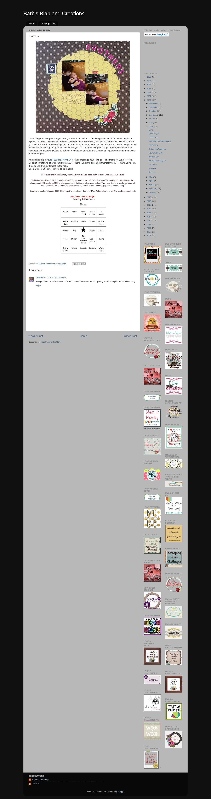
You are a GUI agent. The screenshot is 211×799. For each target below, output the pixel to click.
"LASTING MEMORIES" (59, 160)
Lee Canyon (154, 134)
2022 (149, 92)
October (153, 111)
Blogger (121, 792)
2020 (149, 100)
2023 (149, 88)
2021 (149, 96)
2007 (149, 232)
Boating (152, 172)
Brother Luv (154, 157)
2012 (149, 224)
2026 (149, 77)
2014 (149, 216)
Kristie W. (36, 784)
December (154, 103)
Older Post (130, 335)
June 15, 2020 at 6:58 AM (55, 277)
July (151, 122)
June (151, 126)
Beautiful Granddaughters (160, 141)
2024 (149, 85)
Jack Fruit (153, 164)
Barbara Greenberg (40, 780)
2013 (149, 220)
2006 (149, 236)
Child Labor (154, 137)
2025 (149, 81)
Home (32, 23)
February (153, 188)
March (152, 185)
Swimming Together (157, 149)
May (151, 177)
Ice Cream (153, 145)
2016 (149, 209)
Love (151, 130)
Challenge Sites (48, 23)
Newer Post (36, 335)
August (152, 119)
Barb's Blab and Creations (54, 14)
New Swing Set (155, 153)
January (153, 192)
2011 (149, 228)
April (151, 181)
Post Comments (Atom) (51, 342)
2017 (149, 205)
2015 (149, 213)
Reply (38, 285)
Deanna (39, 277)
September (154, 115)
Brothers (152, 168)
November (154, 107)
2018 (149, 201)
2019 (149, 197)
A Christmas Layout (157, 161)
